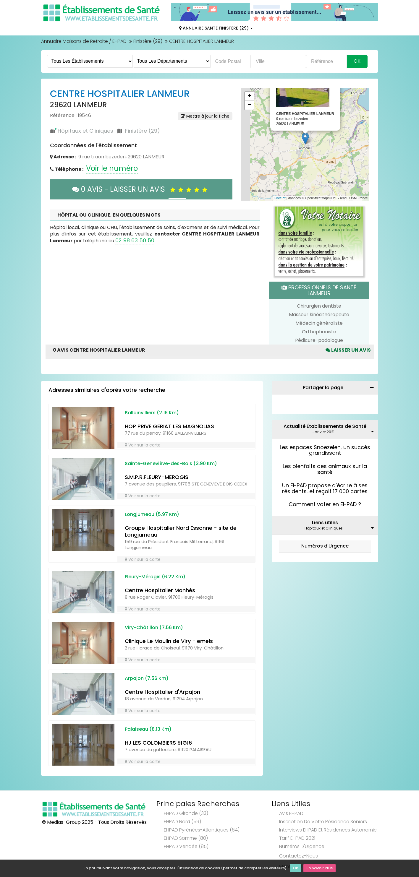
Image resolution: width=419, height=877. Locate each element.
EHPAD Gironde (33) (186, 813)
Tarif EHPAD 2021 (297, 838)
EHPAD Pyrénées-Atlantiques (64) (202, 829)
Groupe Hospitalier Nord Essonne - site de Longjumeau (181, 531)
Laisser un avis (348, 350)
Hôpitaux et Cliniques (85, 130)
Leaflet (280, 198)
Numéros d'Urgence (325, 546)
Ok (295, 868)
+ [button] (249, 96)
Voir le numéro (112, 168)
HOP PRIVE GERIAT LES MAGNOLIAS (169, 426)
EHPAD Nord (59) (182, 821)
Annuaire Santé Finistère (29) (216, 28)
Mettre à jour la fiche (205, 116)
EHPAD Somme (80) (186, 838)
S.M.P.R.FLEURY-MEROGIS (156, 477)
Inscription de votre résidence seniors (323, 821)
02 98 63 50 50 (134, 240)
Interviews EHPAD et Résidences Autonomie (328, 829)
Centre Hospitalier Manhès (160, 590)
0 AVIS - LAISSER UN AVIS (141, 189)
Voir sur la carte (143, 445)
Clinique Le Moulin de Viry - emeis (169, 641)
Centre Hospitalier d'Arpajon (162, 692)
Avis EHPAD (291, 813)
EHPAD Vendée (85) (186, 846)
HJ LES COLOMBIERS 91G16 (158, 742)
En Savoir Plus (319, 868)
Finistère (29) (147, 41)
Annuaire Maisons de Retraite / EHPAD (84, 41)
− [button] (249, 105)
